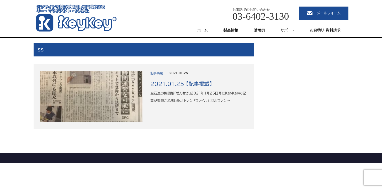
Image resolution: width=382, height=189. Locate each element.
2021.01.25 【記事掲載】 (181, 83)
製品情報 (231, 30)
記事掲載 (156, 73)
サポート (287, 30)
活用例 (259, 30)
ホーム (202, 30)
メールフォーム (329, 13)
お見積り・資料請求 (325, 30)
